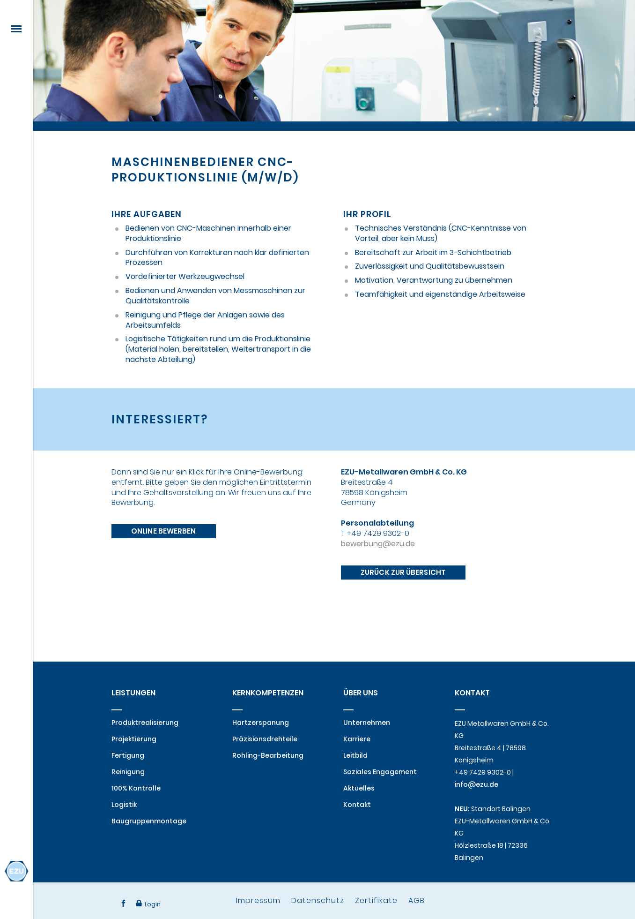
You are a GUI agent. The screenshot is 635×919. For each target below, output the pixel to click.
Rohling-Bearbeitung (267, 755)
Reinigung (128, 772)
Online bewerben (163, 562)
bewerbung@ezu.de (378, 581)
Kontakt (357, 804)
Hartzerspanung (260, 722)
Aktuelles (359, 788)
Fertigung (127, 755)
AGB (416, 900)
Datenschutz (317, 900)
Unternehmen (366, 722)
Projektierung (133, 739)
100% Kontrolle (136, 788)
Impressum (258, 900)
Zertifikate (376, 900)
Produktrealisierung (144, 722)
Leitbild (355, 755)
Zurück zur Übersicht (403, 611)
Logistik (124, 804)
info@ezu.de (476, 784)
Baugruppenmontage (148, 821)
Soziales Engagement (380, 772)
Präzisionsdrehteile (264, 739)
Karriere (356, 739)
